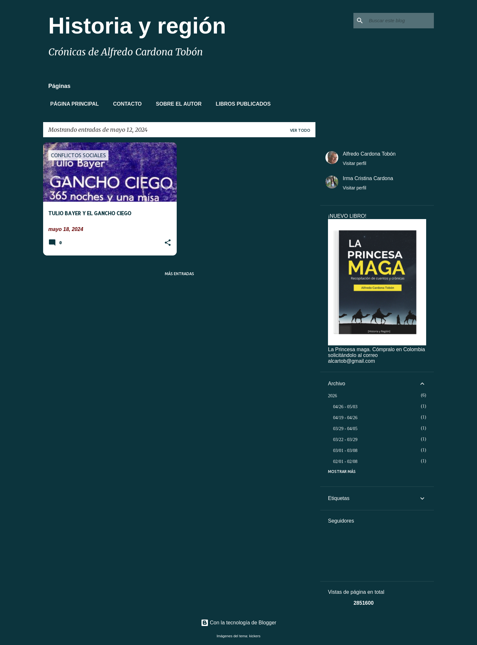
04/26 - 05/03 (345, 406)
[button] (168, 243)
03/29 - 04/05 (345, 428)
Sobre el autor (177, 104)
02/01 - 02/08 (345, 461)
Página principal (72, 104)
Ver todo (300, 130)
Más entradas (179, 274)
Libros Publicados (241, 104)
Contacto (125, 104)
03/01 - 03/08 (345, 450)
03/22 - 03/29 (345, 439)
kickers (254, 636)
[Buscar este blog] (400, 20)
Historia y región (137, 25)
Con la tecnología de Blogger (238, 622)
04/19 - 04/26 (345, 417)
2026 (332, 395)
